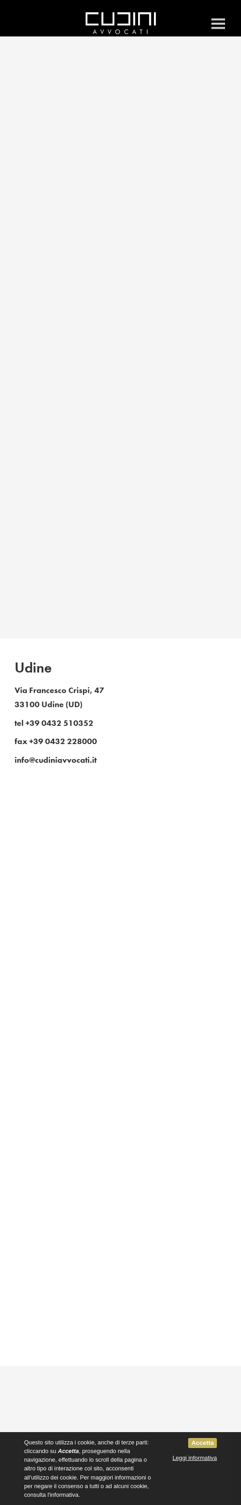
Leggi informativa (195, 1457)
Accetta (202, 1442)
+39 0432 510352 (59, 723)
